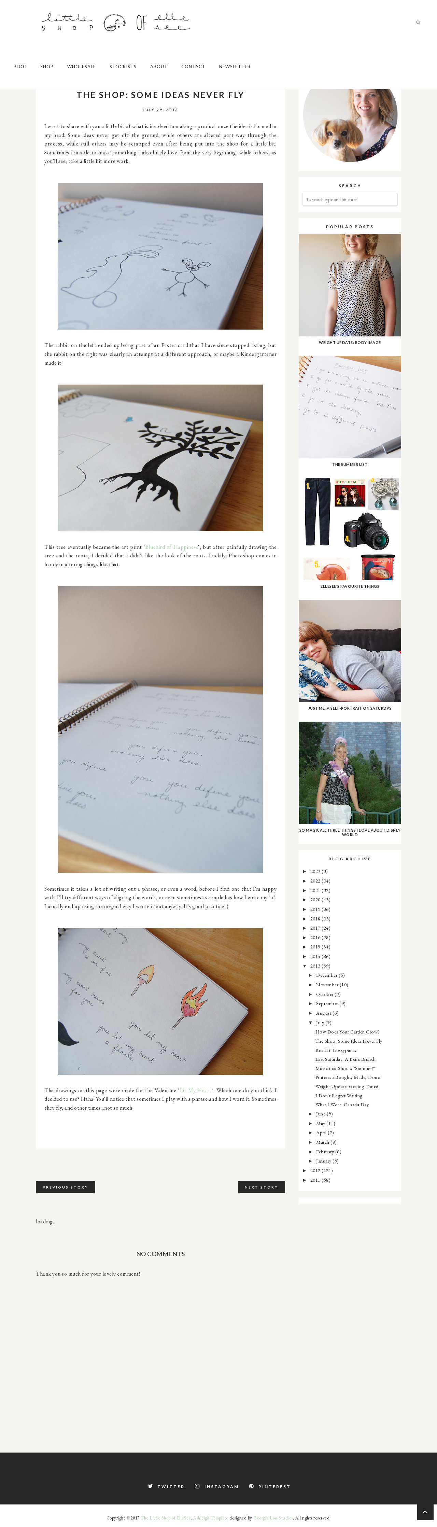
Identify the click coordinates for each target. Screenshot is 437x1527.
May (321, 1123)
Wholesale (81, 66)
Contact (193, 66)
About (159, 66)
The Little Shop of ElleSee (166, 1518)
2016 (316, 937)
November (328, 984)
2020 (316, 899)
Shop (47, 66)
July (320, 1022)
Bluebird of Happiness (171, 547)
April (322, 1132)
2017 (316, 928)
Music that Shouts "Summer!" (345, 1068)
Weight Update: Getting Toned (347, 1086)
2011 (316, 1180)
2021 (316, 890)
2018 (316, 918)
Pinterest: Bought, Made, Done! (348, 1077)
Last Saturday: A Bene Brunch (345, 1059)
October (325, 994)
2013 (316, 965)
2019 (316, 909)
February (325, 1151)
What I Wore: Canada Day (342, 1104)
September (327, 1003)
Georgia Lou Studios (273, 1518)
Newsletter (235, 66)
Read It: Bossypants (335, 1050)
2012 (316, 1170)
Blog (20, 66)
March (323, 1142)
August (324, 1013)
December (327, 975)
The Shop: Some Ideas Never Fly (348, 1041)
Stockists (123, 66)
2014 (316, 956)
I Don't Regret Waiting (339, 1095)
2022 (316, 880)
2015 (316, 946)
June (321, 1113)
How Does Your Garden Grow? (347, 1031)
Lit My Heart (196, 1090)
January (324, 1160)
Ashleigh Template (210, 1518)
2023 (316, 871)
